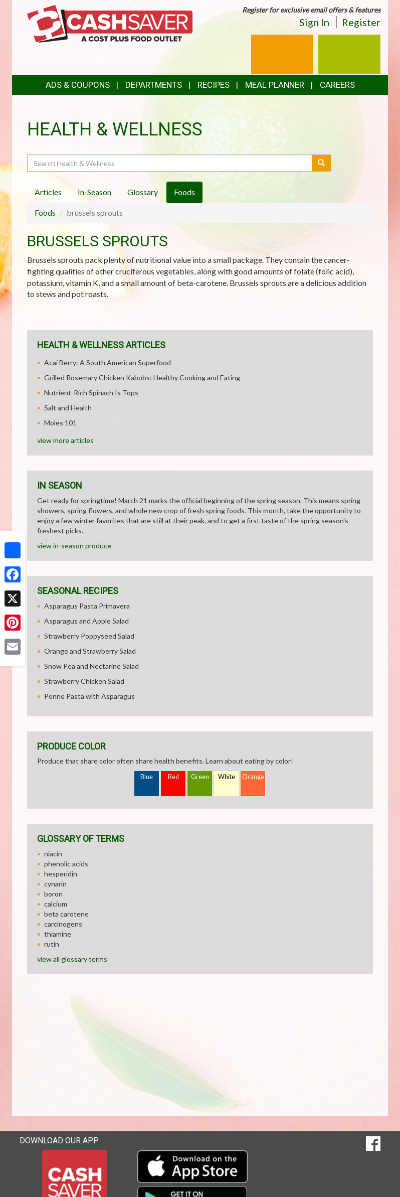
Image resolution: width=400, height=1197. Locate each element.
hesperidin (60, 873)
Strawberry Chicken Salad (84, 681)
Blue (146, 777)
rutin (51, 944)
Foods (45, 212)
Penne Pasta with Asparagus (89, 696)
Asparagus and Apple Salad (86, 621)
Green (200, 777)
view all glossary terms (72, 959)
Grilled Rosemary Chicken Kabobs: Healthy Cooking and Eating (142, 377)
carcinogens (63, 924)
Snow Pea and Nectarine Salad (91, 666)
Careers (337, 85)
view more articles (65, 440)
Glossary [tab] (142, 192)
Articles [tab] (48, 192)
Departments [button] (153, 85)
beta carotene (66, 914)
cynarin (55, 883)
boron (53, 893)
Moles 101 (60, 422)
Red (173, 777)
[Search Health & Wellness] (170, 163)
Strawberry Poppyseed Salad (89, 636)
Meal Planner (274, 85)
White (226, 777)
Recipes (213, 85)
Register (361, 22)
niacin (53, 853)
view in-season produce (74, 545)
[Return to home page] (109, 23)
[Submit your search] (321, 163)
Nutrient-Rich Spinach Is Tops (91, 392)
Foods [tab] (184, 192)
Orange (253, 777)
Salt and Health (68, 407)
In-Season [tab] (94, 192)
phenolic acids (66, 863)
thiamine (57, 934)
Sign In (314, 22)
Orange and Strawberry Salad (90, 651)
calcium (55, 904)
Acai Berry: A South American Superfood (107, 362)
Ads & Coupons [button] (78, 85)
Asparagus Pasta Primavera (87, 606)
